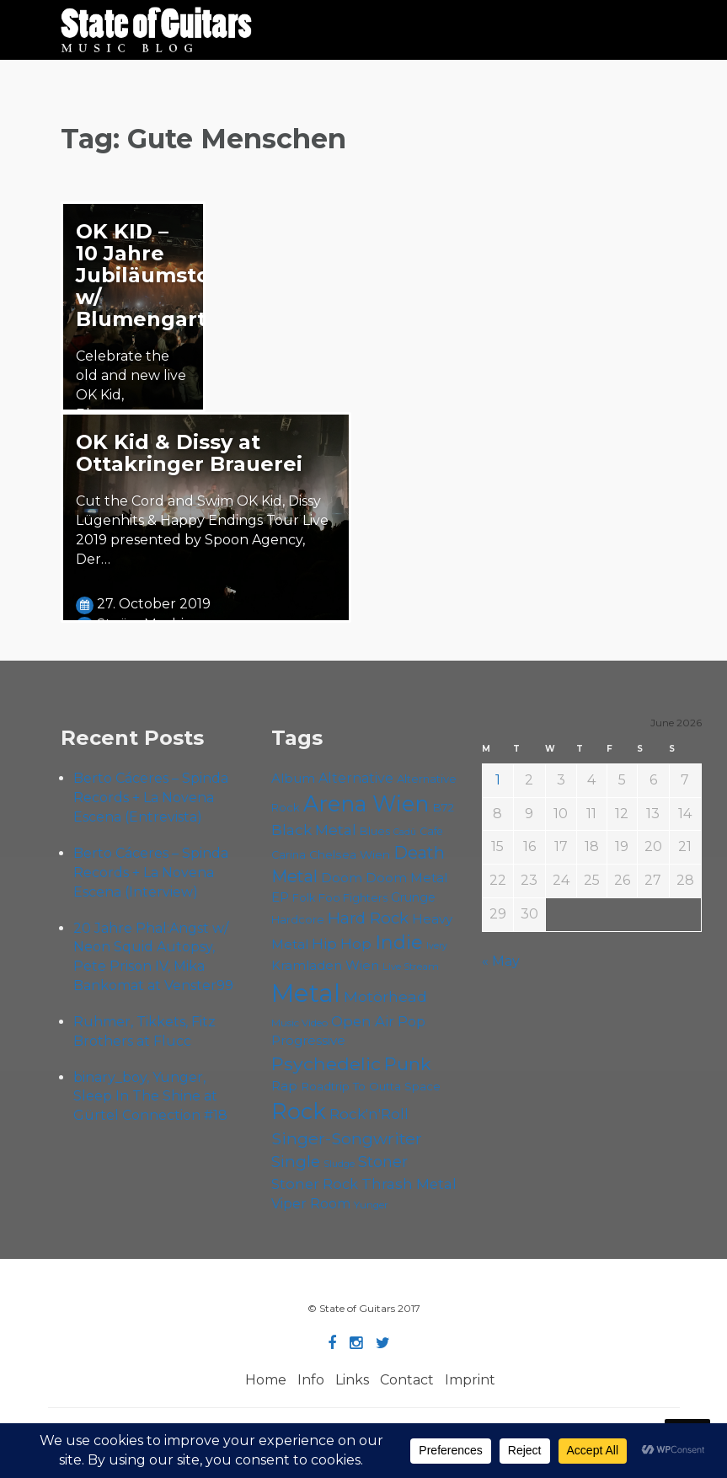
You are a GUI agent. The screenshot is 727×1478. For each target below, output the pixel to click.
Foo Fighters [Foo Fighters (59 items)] (353, 897)
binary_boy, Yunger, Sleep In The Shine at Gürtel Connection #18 (152, 1096)
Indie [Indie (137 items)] (399, 942)
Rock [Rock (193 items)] (298, 1111)
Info (310, 1380)
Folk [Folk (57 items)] (303, 898)
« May (501, 961)
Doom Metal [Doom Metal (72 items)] (406, 878)
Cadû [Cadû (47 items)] (404, 832)
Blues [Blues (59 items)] (375, 831)
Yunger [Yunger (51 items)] (371, 1205)
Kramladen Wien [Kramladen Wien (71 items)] (325, 965)
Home (265, 1380)
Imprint (470, 1380)
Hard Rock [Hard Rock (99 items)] (368, 918)
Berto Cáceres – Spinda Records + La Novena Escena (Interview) (150, 872)
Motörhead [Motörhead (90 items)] (385, 996)
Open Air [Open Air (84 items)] (362, 1021)
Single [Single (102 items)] (295, 1161)
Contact (407, 1380)
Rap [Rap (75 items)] (284, 1086)
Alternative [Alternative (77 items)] (355, 778)
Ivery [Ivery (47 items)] (436, 945)
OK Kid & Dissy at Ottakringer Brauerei (189, 453)
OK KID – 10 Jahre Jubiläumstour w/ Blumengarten (155, 275)
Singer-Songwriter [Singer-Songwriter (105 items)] (346, 1138)
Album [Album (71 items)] (293, 778)
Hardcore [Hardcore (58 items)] (297, 919)
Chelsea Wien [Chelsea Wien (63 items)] (349, 854)
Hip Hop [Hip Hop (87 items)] (342, 943)
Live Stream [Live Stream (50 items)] (410, 966)
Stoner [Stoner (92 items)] (383, 1161)
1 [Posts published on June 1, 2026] (497, 780)
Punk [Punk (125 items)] (407, 1063)
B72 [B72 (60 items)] (443, 807)
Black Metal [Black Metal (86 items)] (313, 829)
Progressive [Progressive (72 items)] (308, 1040)
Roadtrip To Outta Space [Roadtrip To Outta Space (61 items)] (371, 1086)
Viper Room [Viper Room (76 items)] (310, 1204)
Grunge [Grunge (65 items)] (413, 897)
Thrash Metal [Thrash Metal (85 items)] (409, 1183)
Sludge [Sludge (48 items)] (339, 1164)
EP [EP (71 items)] (280, 897)
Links (352, 1380)
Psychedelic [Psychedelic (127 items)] (326, 1063)
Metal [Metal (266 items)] (305, 993)
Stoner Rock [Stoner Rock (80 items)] (314, 1183)
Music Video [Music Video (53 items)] (299, 1022)
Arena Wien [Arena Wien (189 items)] (366, 803)
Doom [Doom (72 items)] (341, 878)
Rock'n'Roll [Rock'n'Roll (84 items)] (369, 1114)
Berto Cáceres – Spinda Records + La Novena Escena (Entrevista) (150, 797)
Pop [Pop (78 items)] (411, 1021)
